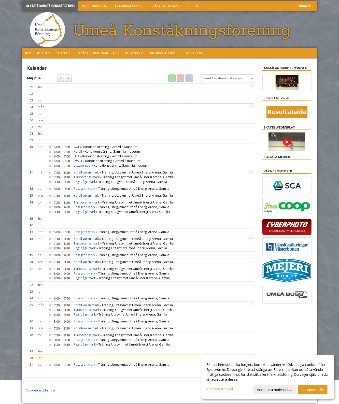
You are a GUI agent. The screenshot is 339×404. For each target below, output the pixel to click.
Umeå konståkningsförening (50, 6)
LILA (76, 156)
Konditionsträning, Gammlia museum (112, 151)
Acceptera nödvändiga (274, 389)
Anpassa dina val (219, 389)
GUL (77, 147)
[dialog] (267, 377)
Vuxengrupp (82, 165)
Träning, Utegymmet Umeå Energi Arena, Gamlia (137, 172)
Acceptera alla (312, 389)
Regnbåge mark (85, 182)
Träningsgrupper (130, 6)
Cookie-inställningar (41, 390)
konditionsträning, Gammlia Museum (110, 146)
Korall (78, 151)
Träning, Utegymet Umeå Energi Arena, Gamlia (133, 181)
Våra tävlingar (166, 6)
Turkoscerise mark (86, 177)
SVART (78, 161)
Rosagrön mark (84, 189)
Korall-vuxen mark (86, 172)
